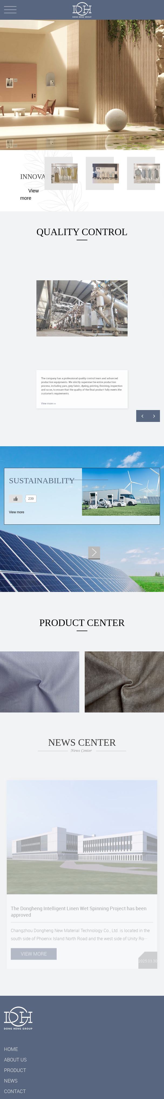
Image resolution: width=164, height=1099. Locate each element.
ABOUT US (15, 1059)
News (11, 1080)
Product (15, 1070)
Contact (15, 1091)
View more (16, 512)
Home (11, 1049)
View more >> (63, 397)
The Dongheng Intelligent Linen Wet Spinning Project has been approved (78, 918)
